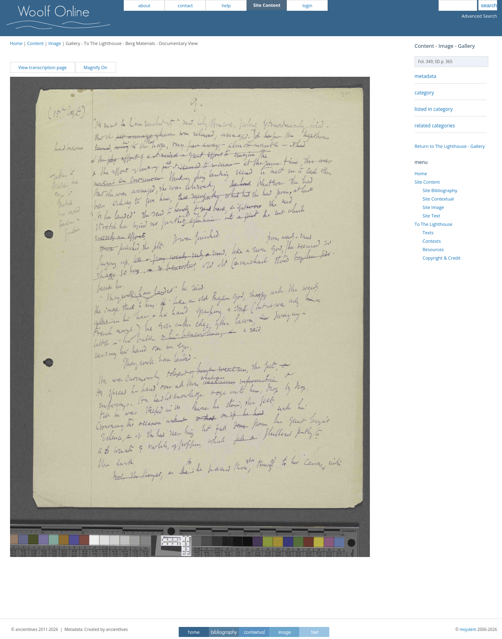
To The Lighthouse (433, 224)
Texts (427, 232)
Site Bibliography (439, 190)
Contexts (431, 241)
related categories (434, 125)
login (307, 5)
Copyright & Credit (441, 258)
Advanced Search (479, 16)
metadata (425, 76)
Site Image (433, 207)
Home (16, 43)
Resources (433, 249)
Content (35, 43)
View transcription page (42, 67)
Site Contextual (437, 199)
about (144, 5)
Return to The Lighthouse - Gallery (449, 146)
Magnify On (95, 67)
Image (54, 43)
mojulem (468, 629)
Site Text (431, 216)
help (226, 5)
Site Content (427, 182)
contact (185, 5)
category (424, 92)
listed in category (433, 109)
